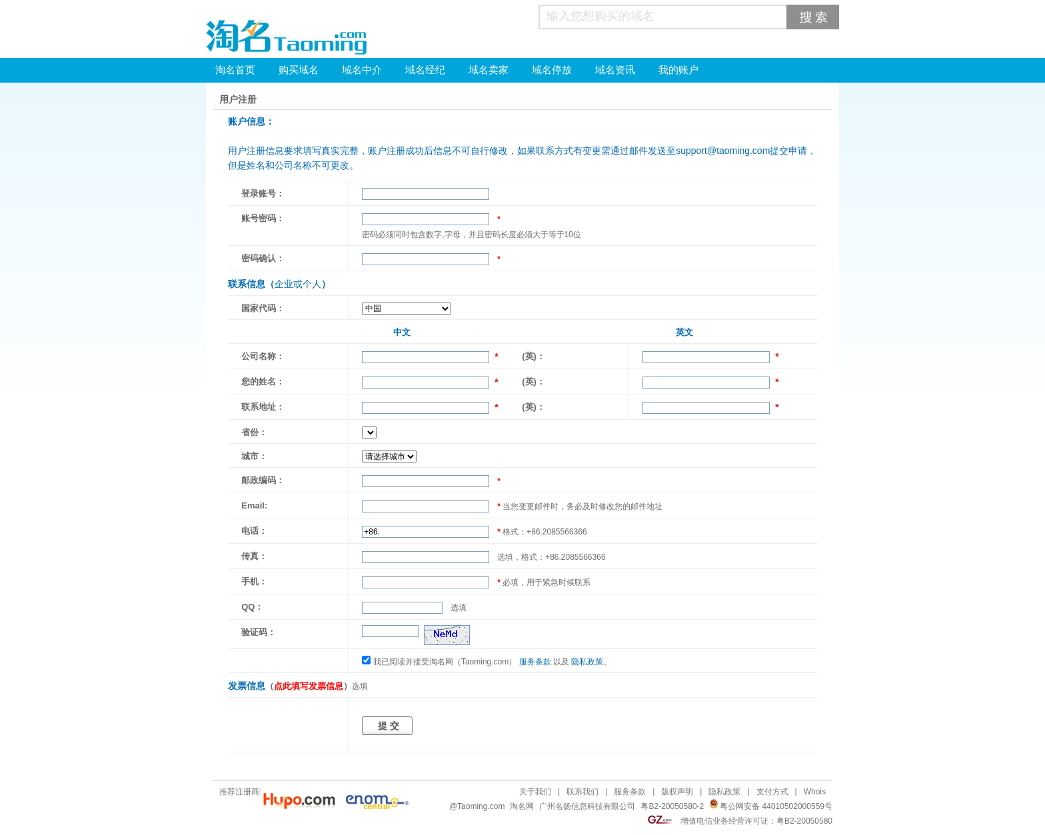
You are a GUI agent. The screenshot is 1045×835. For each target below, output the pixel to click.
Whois (815, 791)
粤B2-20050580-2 (672, 806)
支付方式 (772, 791)
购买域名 (299, 70)
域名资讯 (615, 70)
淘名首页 (235, 70)
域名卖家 (489, 70)
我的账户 (678, 70)
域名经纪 (425, 70)
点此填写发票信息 (308, 686)
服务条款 (535, 661)
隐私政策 (587, 661)
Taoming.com (481, 806)
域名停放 (552, 70)
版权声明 (677, 791)
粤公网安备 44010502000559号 (776, 806)
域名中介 (362, 70)
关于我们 (535, 791)
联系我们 (582, 791)
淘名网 (522, 806)
